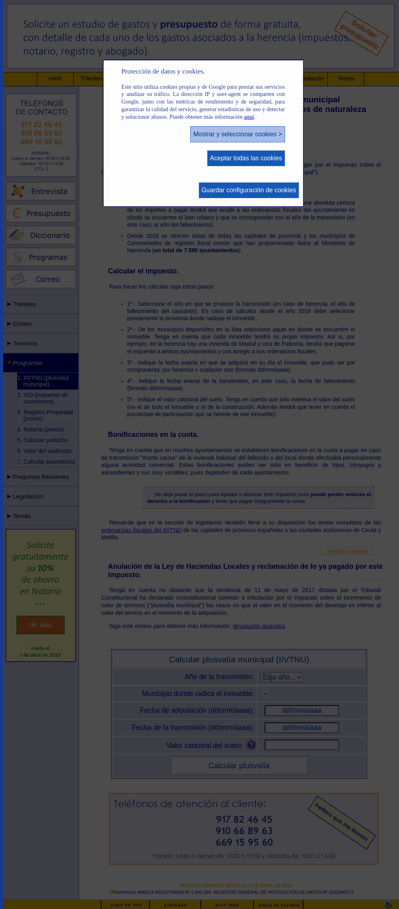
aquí (249, 117)
